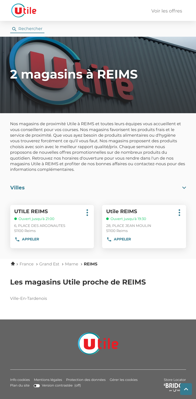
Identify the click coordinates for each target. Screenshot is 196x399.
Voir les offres (166, 11)
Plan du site (20, 385)
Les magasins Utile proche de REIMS (78, 282)
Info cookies (20, 380)
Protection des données (86, 380)
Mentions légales (48, 380)
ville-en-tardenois (42, 299)
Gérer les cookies (124, 380)
